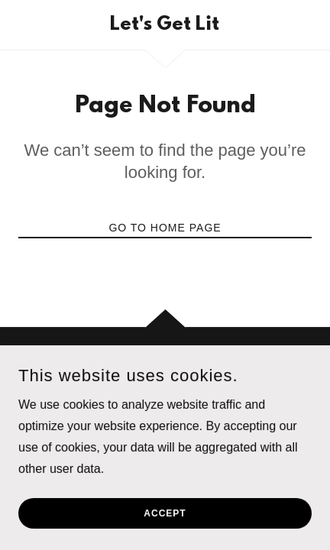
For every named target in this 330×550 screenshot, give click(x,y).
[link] (165, 24)
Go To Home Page (164, 228)
